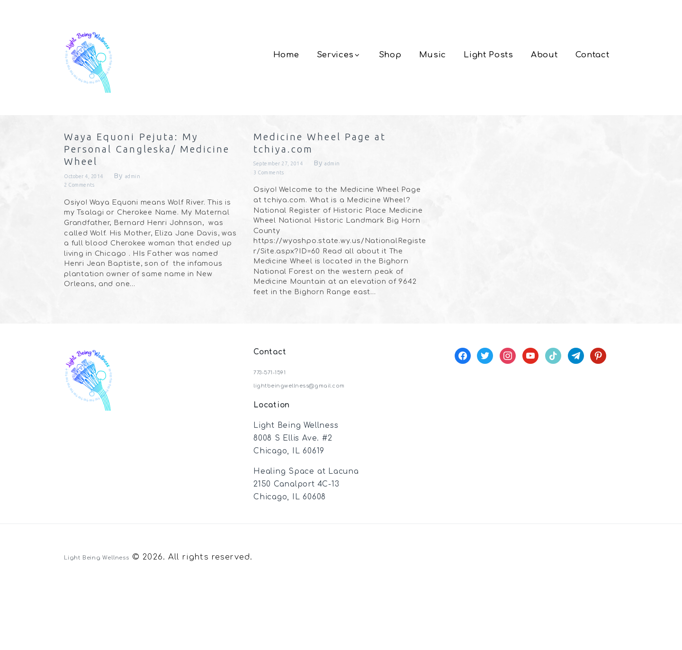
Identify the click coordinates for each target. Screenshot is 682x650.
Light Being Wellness (110, 618)
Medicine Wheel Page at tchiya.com (340, 153)
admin (155, 242)
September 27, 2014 (290, 181)
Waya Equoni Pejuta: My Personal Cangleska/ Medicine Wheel (136, 183)
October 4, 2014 (94, 242)
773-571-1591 (277, 433)
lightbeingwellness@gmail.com (316, 446)
